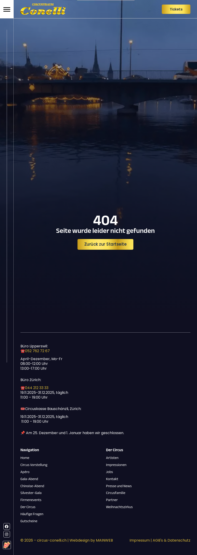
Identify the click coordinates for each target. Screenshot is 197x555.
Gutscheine (28, 521)
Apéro (25, 472)
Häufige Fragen (31, 514)
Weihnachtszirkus (119, 507)
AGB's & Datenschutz (171, 540)
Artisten (112, 458)
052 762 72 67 (37, 351)
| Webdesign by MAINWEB (90, 540)
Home (24, 458)
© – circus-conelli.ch (43, 540)
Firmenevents (30, 500)
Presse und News (119, 486)
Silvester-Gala (31, 493)
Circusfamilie (115, 493)
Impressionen (116, 465)
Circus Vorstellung (33, 465)
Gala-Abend (29, 479)
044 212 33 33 (36, 387)
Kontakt (112, 479)
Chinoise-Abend (32, 486)
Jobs (109, 472)
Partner (112, 500)
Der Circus (27, 507)
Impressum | (141, 540)
